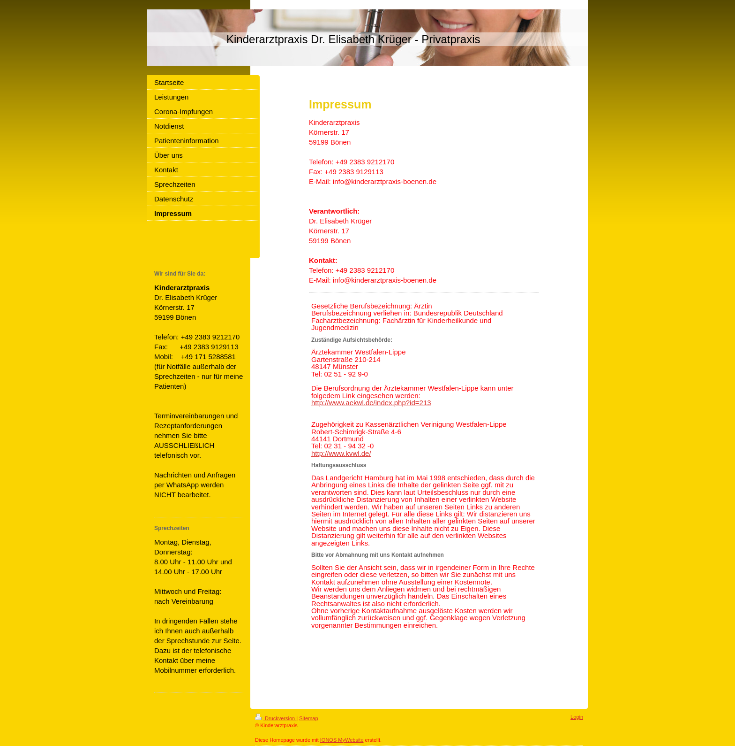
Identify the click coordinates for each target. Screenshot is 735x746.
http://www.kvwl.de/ (341, 453)
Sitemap (308, 718)
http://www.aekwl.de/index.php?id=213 (371, 403)
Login (576, 717)
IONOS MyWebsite (342, 740)
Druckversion (275, 718)
